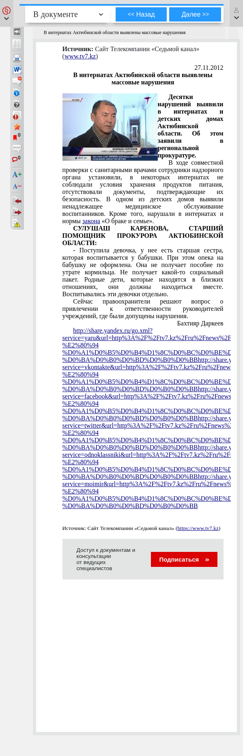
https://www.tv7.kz (198, 528)
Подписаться (184, 559)
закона (91, 221)
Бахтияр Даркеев (200, 323)
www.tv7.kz (80, 56)
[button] (6, 13)
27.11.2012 (208, 67)
